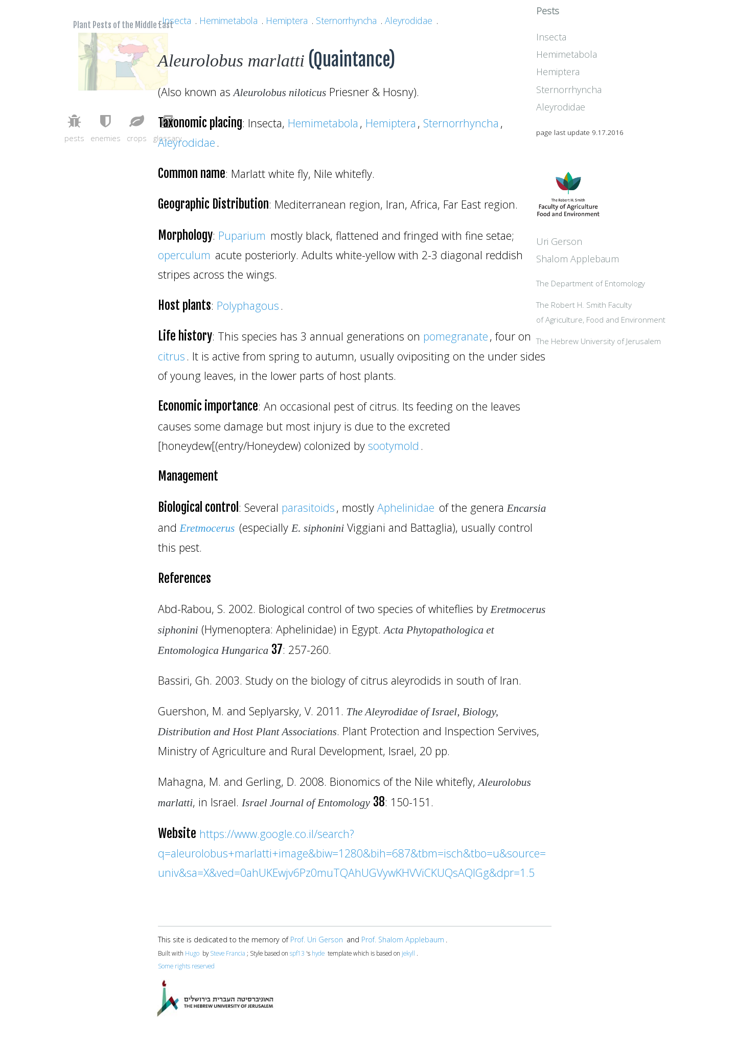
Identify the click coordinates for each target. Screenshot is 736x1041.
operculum (184, 254)
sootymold (393, 445)
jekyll (408, 953)
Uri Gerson (606, 265)
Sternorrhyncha (346, 20)
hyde (318, 953)
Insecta (176, 20)
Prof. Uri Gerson (316, 939)
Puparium (242, 235)
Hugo (192, 953)
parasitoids (308, 507)
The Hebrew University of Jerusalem (645, 366)
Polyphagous (248, 305)
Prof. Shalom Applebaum (402, 939)
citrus (171, 356)
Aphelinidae (405, 507)
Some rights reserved (186, 966)
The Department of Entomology (637, 308)
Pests (594, 27)
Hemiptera (287, 20)
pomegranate (455, 336)
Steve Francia (227, 953)
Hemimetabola (228, 20)
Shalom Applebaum (624, 282)
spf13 (297, 953)
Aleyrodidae (408, 20)
